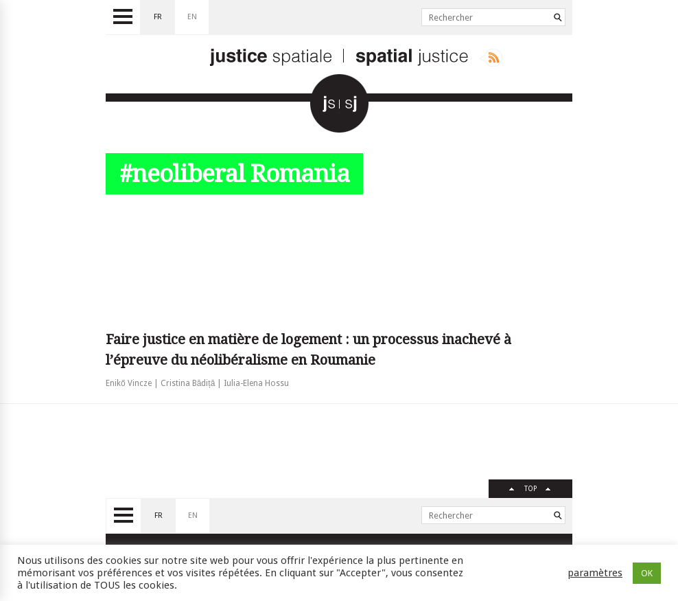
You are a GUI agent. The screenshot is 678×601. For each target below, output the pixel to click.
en (192, 16)
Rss (491, 58)
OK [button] (647, 573)
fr (158, 16)
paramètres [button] (595, 573)
